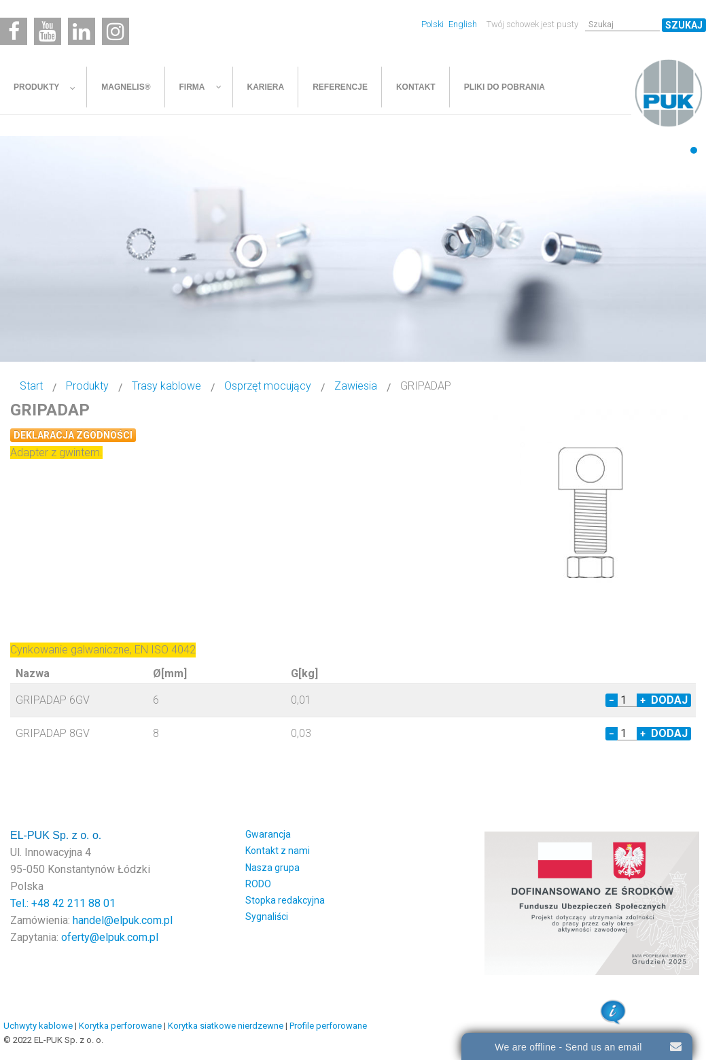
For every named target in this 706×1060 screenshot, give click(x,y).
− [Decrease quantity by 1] (611, 700)
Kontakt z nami (277, 850)
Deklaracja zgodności (73, 435)
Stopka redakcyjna (285, 900)
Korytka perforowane (120, 1026)
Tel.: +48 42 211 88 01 (63, 903)
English (462, 24)
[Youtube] (47, 31)
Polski (433, 24)
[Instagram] (115, 31)
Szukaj (684, 25)
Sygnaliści (266, 916)
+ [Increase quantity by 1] (643, 700)
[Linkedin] (81, 31)
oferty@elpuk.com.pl (109, 937)
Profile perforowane (328, 1026)
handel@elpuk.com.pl (123, 920)
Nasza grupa (272, 867)
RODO (258, 883)
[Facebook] (13, 31)
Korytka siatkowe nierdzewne (225, 1026)
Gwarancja (268, 834)
